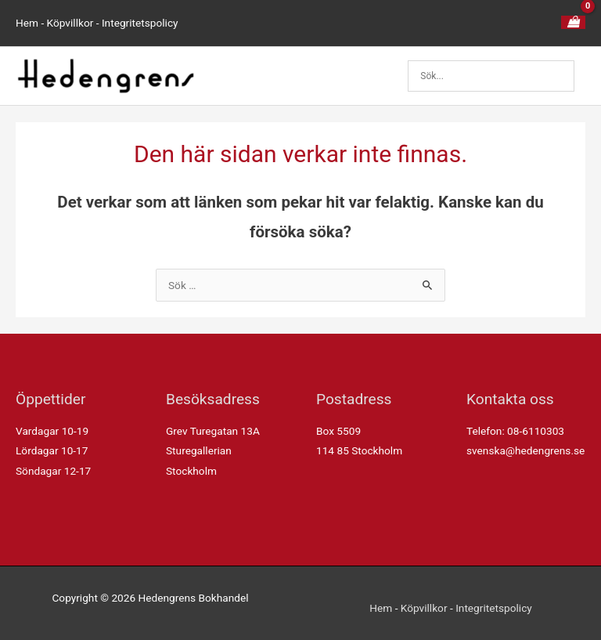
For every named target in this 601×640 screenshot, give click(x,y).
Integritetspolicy (140, 22)
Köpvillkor (70, 22)
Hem (27, 22)
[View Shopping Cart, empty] (573, 22)
